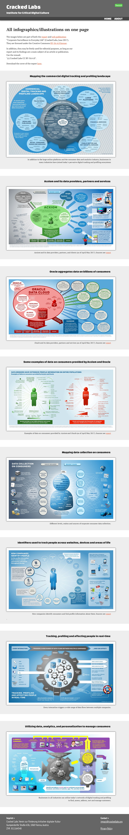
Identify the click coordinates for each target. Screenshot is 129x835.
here (39, 63)
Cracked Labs (23, 7)
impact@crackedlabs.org (112, 821)
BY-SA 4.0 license (58, 43)
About (118, 18)
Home (107, 18)
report (44, 36)
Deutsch (118, 5)
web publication (59, 36)
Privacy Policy (106, 828)
